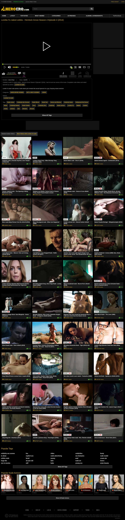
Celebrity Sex (42, 105)
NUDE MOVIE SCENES (17, 92)
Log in (49, 510)
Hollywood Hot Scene (82, 102)
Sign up (38, 510)
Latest (12, 16)
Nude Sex (45, 102)
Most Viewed (39, 16)
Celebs (85, 105)
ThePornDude (117, 16)
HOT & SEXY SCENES (33, 92)
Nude (5, 105)
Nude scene (10, 102)
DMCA (98, 510)
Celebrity (51, 105)
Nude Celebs (26, 105)
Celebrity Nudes (14, 105)
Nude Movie (35, 102)
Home (4, 16)
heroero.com (15, 515)
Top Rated (24, 16)
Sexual (32, 108)
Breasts (25, 108)
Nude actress (61, 105)
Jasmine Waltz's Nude (30, 1)
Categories (56, 16)
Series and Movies (56, 102)
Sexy (34, 105)
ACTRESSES (71, 16)
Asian (5, 108)
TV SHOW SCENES (6, 1)
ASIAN (44, 92)
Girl (18, 108)
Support (76, 510)
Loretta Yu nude (19, 84)
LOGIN (122, 1)
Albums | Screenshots (94, 16)
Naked (78, 105)
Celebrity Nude (68, 102)
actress (12, 108)
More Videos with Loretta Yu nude (26, 133)
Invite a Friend (62, 510)
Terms (87, 510)
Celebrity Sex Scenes (23, 102)
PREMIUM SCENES (18, 1)
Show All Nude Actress (62, 498)
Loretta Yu (71, 105)
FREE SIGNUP (115, 1)
